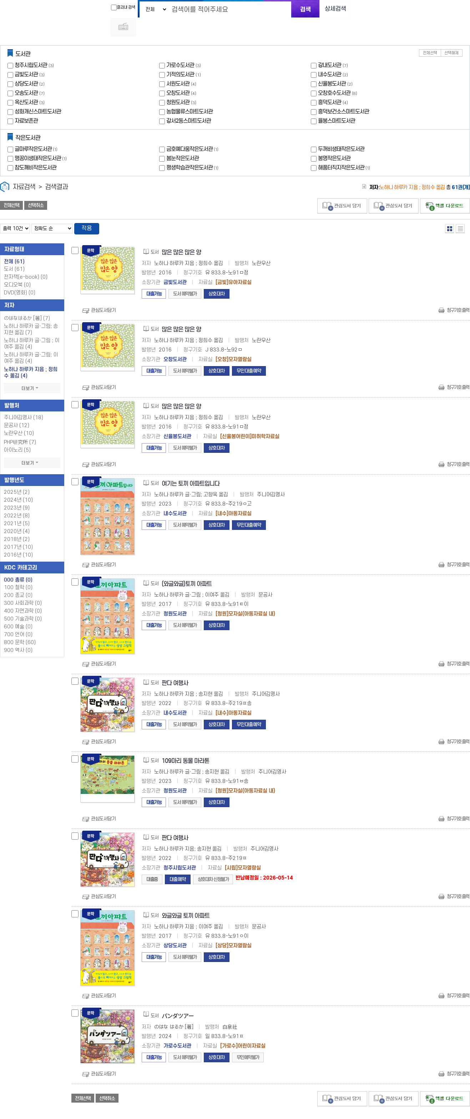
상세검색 (331, 9)
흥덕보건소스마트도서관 (343, 94)
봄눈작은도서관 (182, 140)
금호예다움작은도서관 (193, 131)
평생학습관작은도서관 (193, 150)
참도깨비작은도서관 (35, 150)
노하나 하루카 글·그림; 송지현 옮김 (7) (31, 312)
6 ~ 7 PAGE (457, 1108)
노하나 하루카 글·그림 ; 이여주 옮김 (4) (31, 326)
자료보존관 (26, 103)
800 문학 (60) (20, 625)
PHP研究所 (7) (20, 425)
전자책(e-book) (25, 260)
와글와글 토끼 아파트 (185, 898)
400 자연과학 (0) (23, 594)
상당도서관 (26, 66)
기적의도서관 (180, 57)
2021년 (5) (17, 506)
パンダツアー (178, 999)
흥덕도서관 (329, 84)
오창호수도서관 (334, 75)
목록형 (460, 211)
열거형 (449, 211)
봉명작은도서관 (334, 140)
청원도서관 (177, 84)
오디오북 (17, 268)
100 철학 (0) (18, 570)
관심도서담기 (103, 293)
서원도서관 (177, 66)
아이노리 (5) (17, 433)
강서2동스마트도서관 (188, 103)
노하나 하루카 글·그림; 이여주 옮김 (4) (31, 341)
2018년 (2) (17, 522)
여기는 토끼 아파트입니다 (190, 466)
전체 (14, 244)
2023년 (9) (17, 491)
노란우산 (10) (19, 416)
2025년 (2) (17, 475)
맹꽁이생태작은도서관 (41, 140)
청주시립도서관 (31, 47)
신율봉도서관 (332, 66)
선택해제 (451, 35)
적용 (87, 211)
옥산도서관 (26, 84)
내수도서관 (329, 57)
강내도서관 (329, 47)
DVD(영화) (19, 276)
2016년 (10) (18, 538)
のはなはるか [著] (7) (27, 301)
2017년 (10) (18, 530)
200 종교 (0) (18, 578)
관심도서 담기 (342, 188)
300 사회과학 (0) (23, 586)
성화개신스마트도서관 (38, 94)
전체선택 (430, 35)
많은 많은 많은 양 (181, 235)
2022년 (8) (17, 499)
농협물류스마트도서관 (189, 94)
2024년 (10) (18, 483)
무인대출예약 (249, 354)
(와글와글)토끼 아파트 (187, 567)
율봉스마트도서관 (336, 103)
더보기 (32, 371)
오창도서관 (177, 75)
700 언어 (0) (18, 617)
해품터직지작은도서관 (345, 150)
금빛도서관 (26, 57)
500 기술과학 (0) (23, 602)
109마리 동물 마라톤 (185, 744)
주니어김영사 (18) (23, 401)
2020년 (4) (17, 514)
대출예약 (178, 862)
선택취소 (36, 188)
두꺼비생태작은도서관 (341, 131)
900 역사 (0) (18, 633)
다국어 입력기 (355, 9)
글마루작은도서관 (37, 131)
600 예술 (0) (18, 610)
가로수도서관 (180, 47)
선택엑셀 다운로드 (445, 188)
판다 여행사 (175, 666)
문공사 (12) (16, 408)
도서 (14, 252)
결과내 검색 (118, 7)
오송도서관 (26, 75)
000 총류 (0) (18, 563)
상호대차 (216, 277)
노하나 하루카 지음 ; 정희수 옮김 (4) (30, 355)
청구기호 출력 (458, 293)
